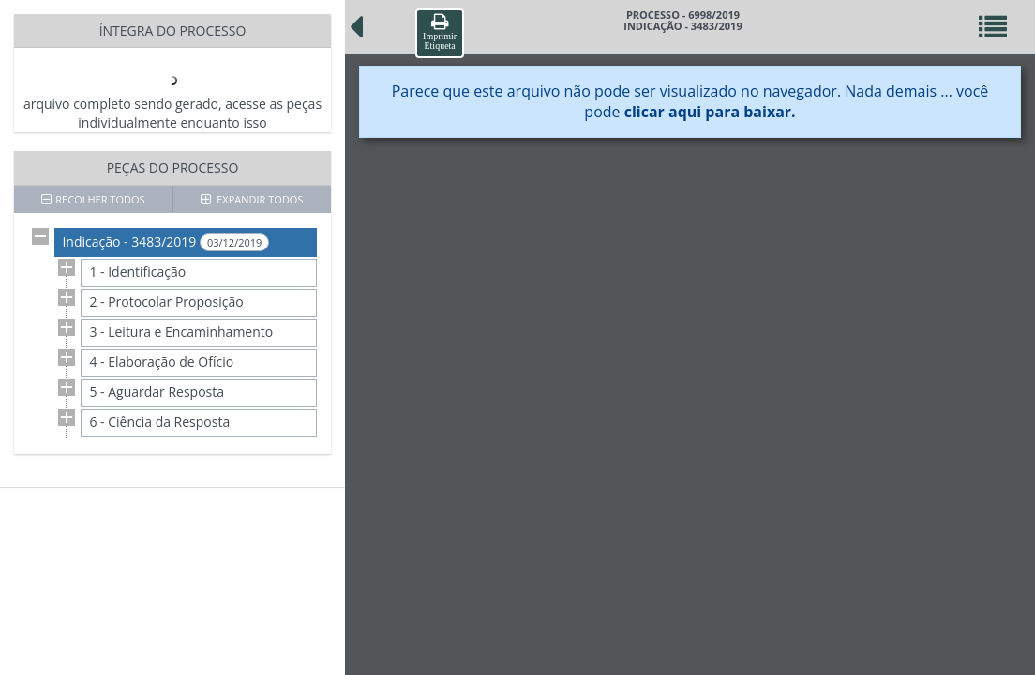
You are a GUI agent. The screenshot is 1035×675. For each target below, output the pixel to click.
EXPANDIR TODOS (252, 199)
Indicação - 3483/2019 (165, 241)
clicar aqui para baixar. (710, 111)
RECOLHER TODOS (92, 199)
